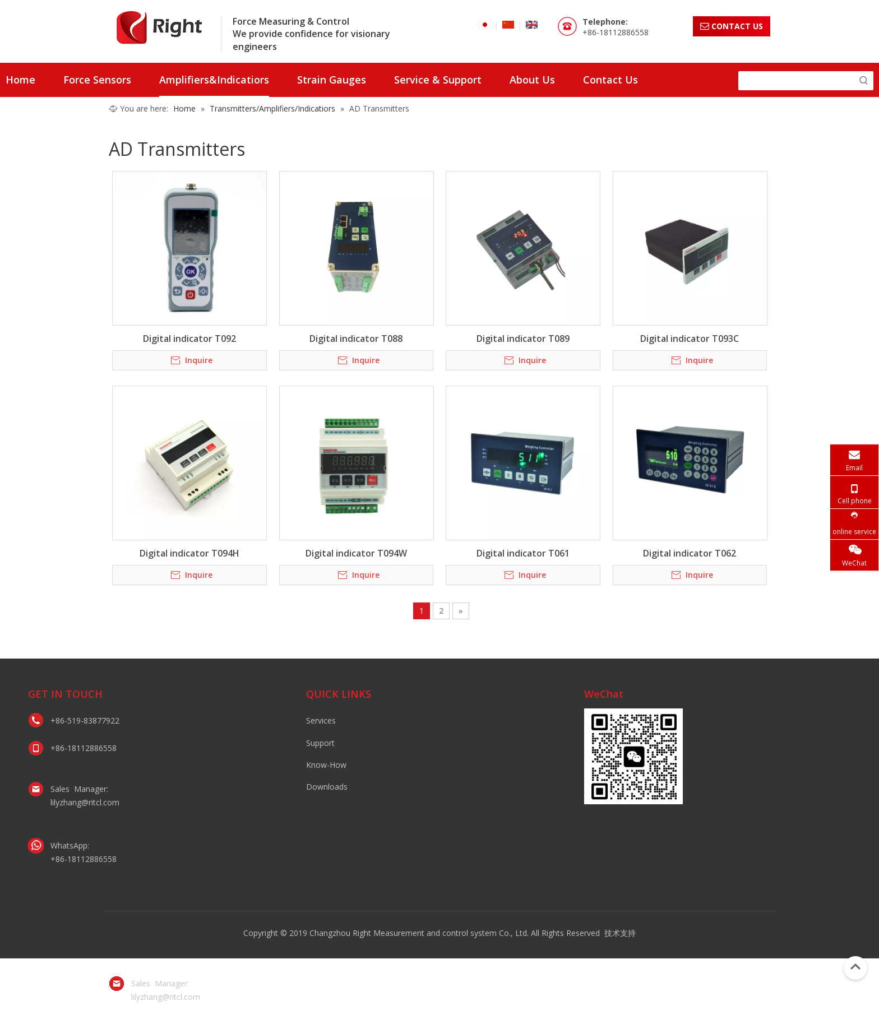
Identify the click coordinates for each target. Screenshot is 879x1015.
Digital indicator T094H (189, 553)
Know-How (326, 764)
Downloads (327, 786)
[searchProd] (796, 80)
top (855, 967)
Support (320, 743)
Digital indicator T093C (689, 338)
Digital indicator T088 (356, 338)
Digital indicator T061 (523, 553)
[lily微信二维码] (633, 756)
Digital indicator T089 (523, 338)
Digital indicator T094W (356, 553)
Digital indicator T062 (689, 553)
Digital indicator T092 (189, 338)
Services (321, 720)
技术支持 (620, 933)
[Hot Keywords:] (863, 80)
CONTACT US (731, 26)
